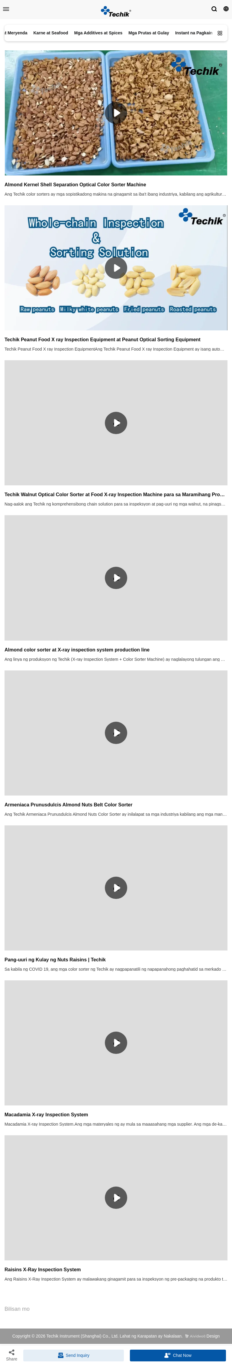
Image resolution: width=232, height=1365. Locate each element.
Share (11, 1355)
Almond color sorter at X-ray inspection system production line (77, 649)
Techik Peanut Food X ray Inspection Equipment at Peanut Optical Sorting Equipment (103, 339)
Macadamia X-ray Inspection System (46, 1114)
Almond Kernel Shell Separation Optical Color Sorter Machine (75, 184)
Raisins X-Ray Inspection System (43, 1269)
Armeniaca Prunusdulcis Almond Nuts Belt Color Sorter (68, 804)
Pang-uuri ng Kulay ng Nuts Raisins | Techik (55, 959)
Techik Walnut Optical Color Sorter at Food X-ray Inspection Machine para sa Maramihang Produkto (116, 494)
